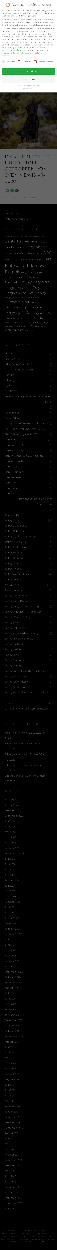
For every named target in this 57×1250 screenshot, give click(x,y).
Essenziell (8, 61)
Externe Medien (43, 61)
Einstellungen (23, 52)
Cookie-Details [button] (28, 88)
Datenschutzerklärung (12, 49)
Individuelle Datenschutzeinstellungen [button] (28, 85)
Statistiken (24, 61)
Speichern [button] (28, 78)
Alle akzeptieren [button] (29, 70)
